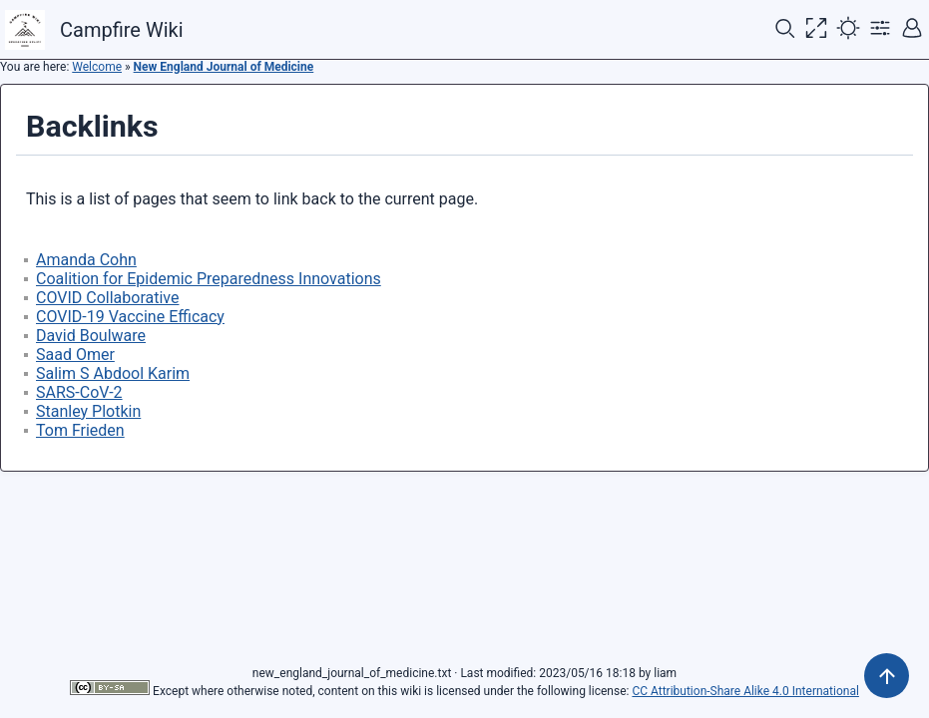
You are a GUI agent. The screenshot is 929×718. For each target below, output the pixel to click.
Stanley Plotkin (88, 411)
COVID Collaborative (107, 297)
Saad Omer (75, 354)
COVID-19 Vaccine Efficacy (130, 316)
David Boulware (91, 335)
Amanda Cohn (86, 259)
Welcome (97, 67)
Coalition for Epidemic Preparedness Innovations (208, 278)
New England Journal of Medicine (224, 67)
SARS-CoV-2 (79, 392)
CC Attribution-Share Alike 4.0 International (745, 691)
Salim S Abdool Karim (113, 373)
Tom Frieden (80, 430)
